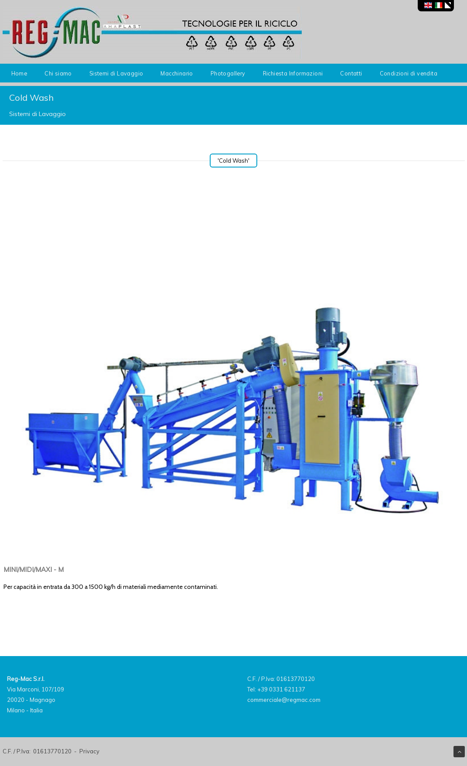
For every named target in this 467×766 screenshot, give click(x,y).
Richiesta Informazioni (293, 73)
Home (19, 73)
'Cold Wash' (233, 160)
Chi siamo (58, 73)
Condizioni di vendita (408, 73)
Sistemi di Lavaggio (116, 73)
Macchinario (176, 73)
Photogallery (228, 73)
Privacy (89, 751)
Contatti (351, 73)
